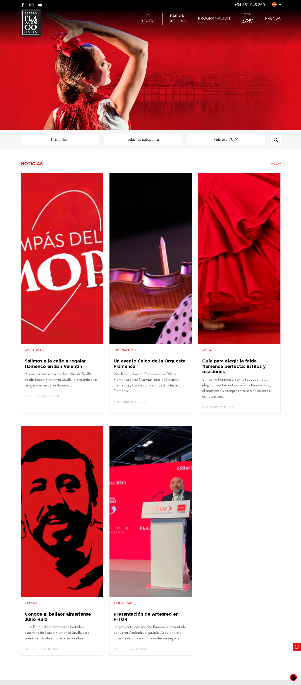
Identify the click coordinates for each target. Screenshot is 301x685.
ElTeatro (148, 18)
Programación (214, 18)
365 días (177, 18)
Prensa (273, 18)
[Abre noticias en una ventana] (62, 293)
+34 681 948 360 (249, 4)
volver (276, 164)
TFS (247, 18)
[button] (274, 5)
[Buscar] (276, 139)
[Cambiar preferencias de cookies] (293, 677)
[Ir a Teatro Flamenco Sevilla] (31, 23)
